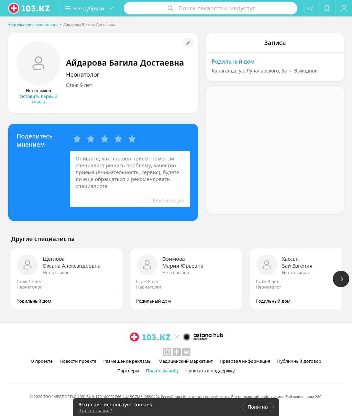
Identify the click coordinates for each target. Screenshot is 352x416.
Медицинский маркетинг (185, 361)
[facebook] (177, 352)
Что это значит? (95, 410)
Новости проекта (77, 361)
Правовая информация (245, 361)
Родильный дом (233, 61)
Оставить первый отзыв (38, 98)
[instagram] (167, 352)
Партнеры (128, 371)
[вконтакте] (186, 352)
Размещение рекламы (127, 361)
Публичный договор (299, 361)
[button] (88, 8)
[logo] (29, 8)
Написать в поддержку (210, 371)
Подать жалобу (162, 371)
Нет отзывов (56, 272)
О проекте (42, 361)
